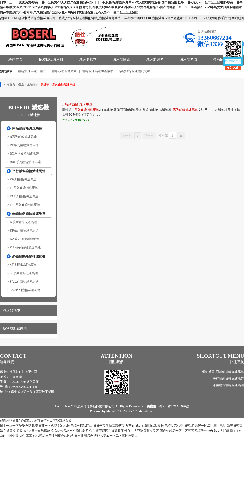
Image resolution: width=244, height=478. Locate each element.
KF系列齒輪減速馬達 (24, 230)
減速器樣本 (88, 59)
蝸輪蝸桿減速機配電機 (134, 71)
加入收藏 (210, 18)
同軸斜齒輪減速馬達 (27, 128)
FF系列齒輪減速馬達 (24, 188)
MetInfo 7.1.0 (114, 411)
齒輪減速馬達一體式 (32, 71)
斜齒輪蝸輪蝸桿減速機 (28, 256)
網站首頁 (15, 59)
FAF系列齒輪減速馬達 (25, 204)
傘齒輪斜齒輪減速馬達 (28, 214)
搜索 (21, 84)
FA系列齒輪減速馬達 (24, 196)
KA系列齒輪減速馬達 (24, 239)
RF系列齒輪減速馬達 (24, 145)
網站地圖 (238, 18)
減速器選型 (155, 59)
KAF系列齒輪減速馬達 (25, 247)
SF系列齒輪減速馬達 (24, 273)
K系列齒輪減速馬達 (23, 222)
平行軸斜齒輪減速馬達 (28, 171)
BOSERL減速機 (51, 59)
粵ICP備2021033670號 (174, 406)
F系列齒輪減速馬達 (23, 179)
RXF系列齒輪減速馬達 (25, 162)
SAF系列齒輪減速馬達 (25, 290)
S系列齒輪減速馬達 (23, 264)
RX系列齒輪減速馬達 (24, 153)
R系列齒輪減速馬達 (23, 136)
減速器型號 (188, 59)
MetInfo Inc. (146, 411)
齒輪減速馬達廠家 (64, 71)
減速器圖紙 (121, 59)
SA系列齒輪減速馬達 (24, 281)
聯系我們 (224, 18)
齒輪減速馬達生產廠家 (97, 71)
